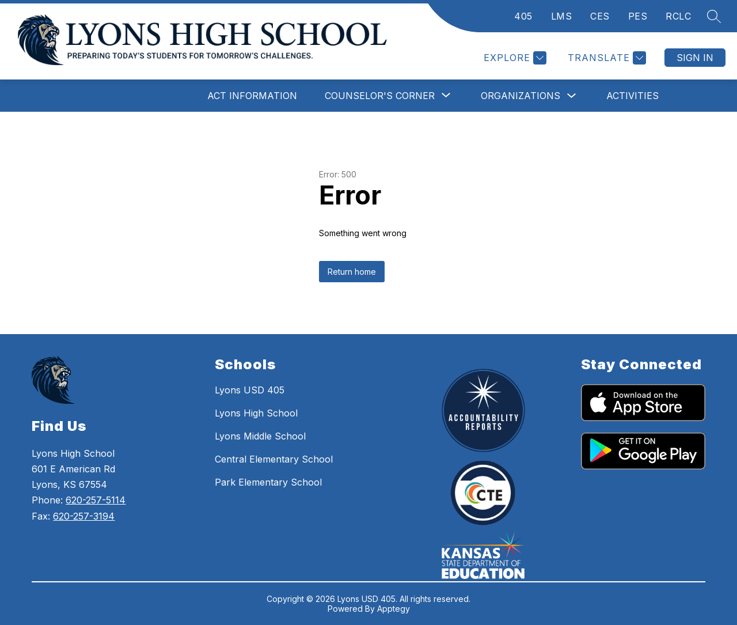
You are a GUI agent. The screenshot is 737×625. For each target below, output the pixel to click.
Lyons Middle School (260, 436)
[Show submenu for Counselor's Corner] (380, 96)
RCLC (678, 16)
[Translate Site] (605, 58)
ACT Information (252, 95)
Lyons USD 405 (249, 390)
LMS (561, 16)
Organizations (520, 95)
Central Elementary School (274, 459)
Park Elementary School (268, 482)
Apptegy (393, 608)
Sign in (695, 57)
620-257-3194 (84, 516)
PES (638, 16)
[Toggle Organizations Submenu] (572, 96)
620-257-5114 (96, 500)
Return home (352, 271)
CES (600, 16)
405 (523, 16)
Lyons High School (256, 413)
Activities (632, 95)
